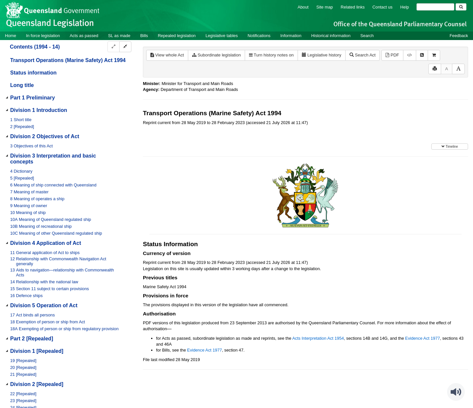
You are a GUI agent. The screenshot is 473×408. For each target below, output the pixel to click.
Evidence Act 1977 (422, 338)
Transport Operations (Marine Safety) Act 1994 (68, 60)
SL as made (119, 35)
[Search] (435, 7)
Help (404, 7)
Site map (324, 7)
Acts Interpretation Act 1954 (318, 338)
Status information (33, 72)
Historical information (330, 35)
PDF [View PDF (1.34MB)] (392, 55)
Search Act (362, 55)
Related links (353, 7)
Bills (144, 35)
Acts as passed (84, 35)
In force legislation (43, 35)
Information (291, 35)
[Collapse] (125, 46)
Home (10, 35)
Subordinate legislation (216, 55)
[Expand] (113, 46)
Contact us (382, 7)
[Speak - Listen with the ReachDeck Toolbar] (456, 392)
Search (367, 35)
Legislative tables (222, 35)
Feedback (459, 35)
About (303, 7)
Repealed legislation (176, 35)
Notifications (259, 35)
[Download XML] (409, 55)
